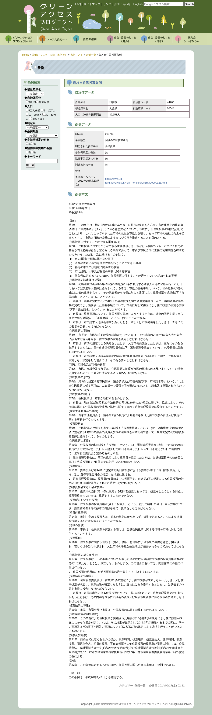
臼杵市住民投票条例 (87, 83)
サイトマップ (92, 4)
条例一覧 (91, 54)
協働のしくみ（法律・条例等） (49, 54)
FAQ (78, 4)
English (138, 4)
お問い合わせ (122, 4)
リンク (107, 4)
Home (25, 54)
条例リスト (76, 54)
